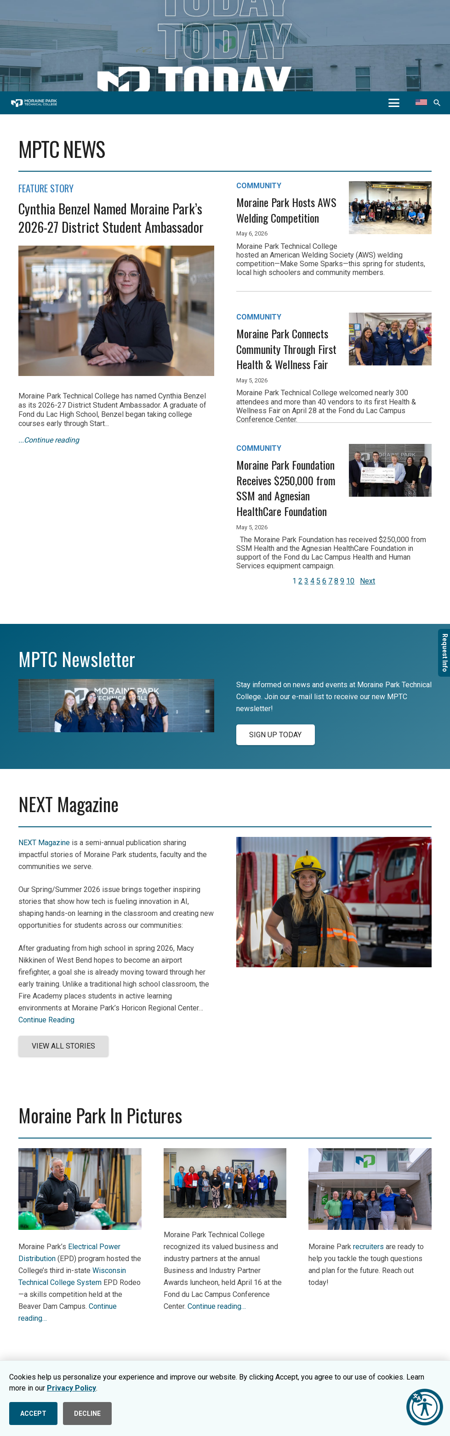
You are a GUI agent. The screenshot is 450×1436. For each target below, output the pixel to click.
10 (350, 581)
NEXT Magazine (44, 842)
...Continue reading (48, 440)
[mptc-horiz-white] (34, 103)
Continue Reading (46, 1019)
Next (367, 581)
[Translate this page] (421, 103)
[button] (393, 102)
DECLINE (87, 1413)
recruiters (368, 1246)
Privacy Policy (71, 1388)
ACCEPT (33, 1413)
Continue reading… (217, 1306)
